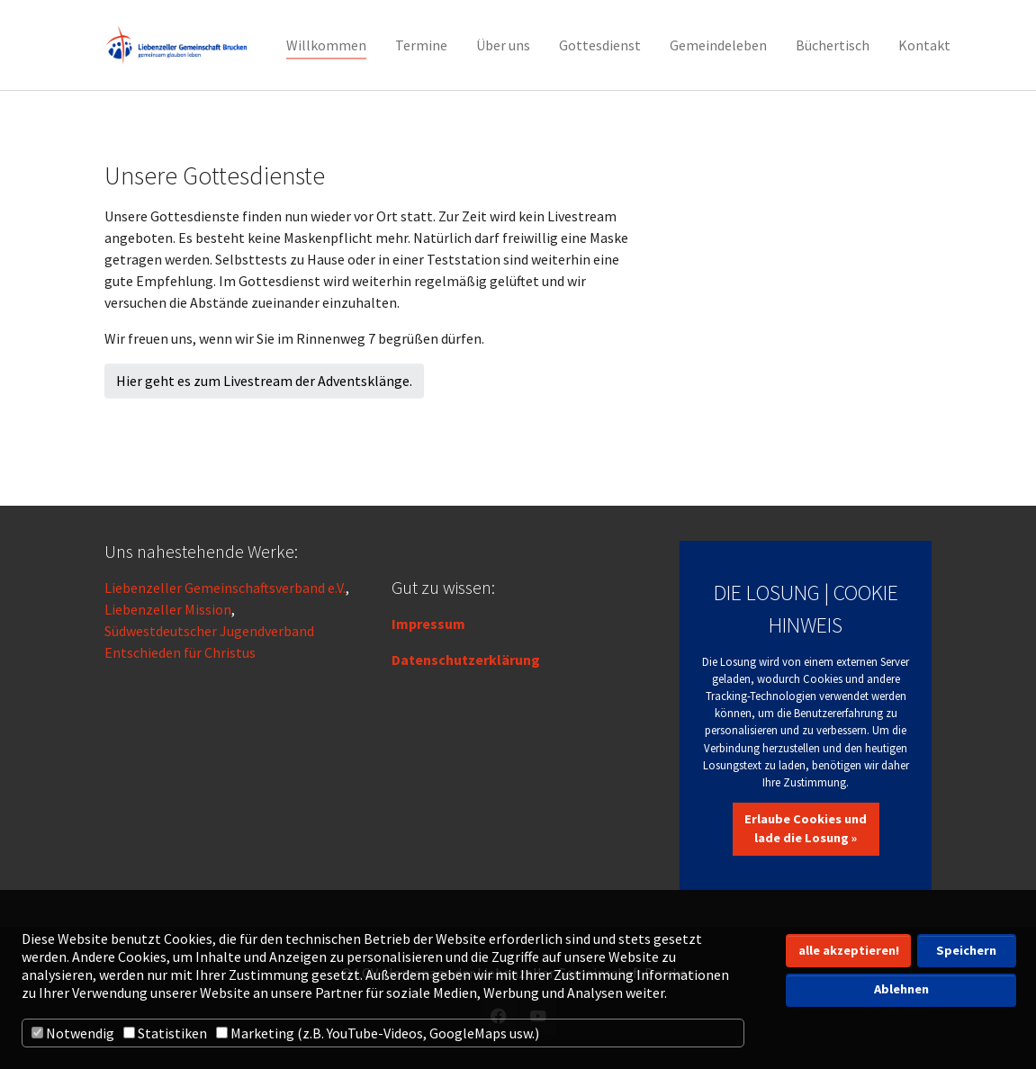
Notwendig (73, 1033)
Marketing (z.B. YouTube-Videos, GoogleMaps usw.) (377, 1033)
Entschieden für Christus (180, 652)
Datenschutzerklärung (466, 660)
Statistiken (165, 1033)
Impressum (428, 624)
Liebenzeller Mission (167, 609)
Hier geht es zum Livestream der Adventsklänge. (264, 381)
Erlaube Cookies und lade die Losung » (805, 829)
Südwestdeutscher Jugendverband (209, 631)
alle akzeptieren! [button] (848, 950)
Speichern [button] (966, 950)
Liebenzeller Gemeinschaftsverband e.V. (225, 588)
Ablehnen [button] (901, 989)
